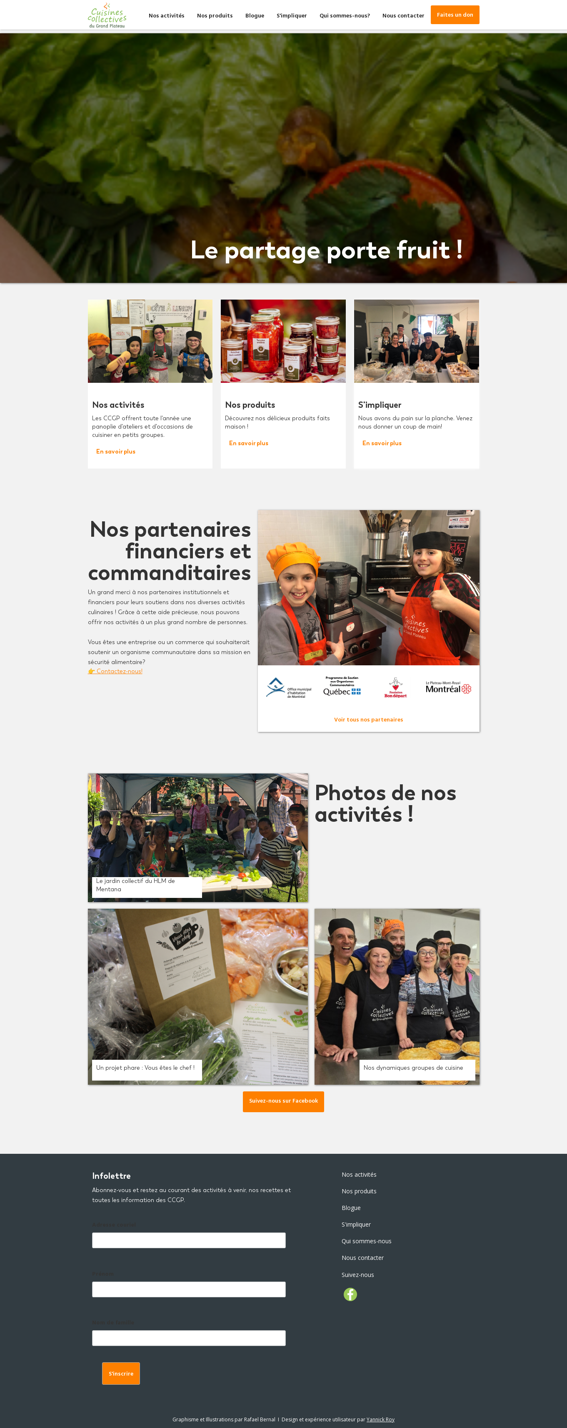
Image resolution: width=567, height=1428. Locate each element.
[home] (107, 15)
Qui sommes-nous (367, 1241)
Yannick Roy (381, 1419)
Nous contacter (403, 16)
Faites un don (455, 15)
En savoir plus (115, 451)
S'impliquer (292, 16)
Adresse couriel (114, 1225)
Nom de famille (113, 1323)
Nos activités (167, 16)
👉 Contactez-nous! (115, 671)
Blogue (254, 16)
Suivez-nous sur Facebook (283, 1101)
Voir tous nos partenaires (368, 720)
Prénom (103, 1274)
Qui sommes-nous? (345, 16)
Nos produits (215, 16)
